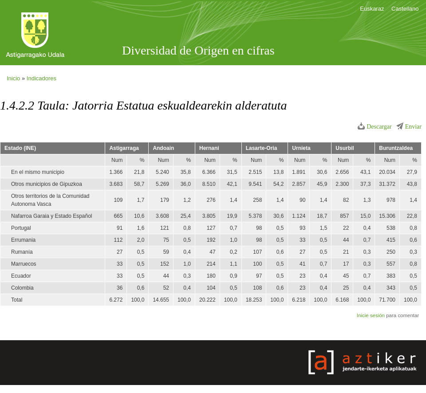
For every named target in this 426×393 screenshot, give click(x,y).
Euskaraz (372, 8)
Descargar (379, 126)
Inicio (13, 78)
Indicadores (41, 78)
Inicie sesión (371, 315)
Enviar (413, 126)
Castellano (404, 8)
